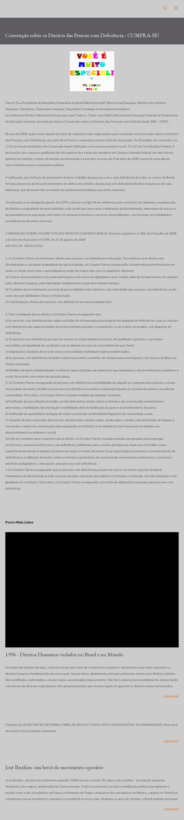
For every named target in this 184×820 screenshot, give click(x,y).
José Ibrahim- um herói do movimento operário (54, 767)
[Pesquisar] (165, 8)
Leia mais (171, 696)
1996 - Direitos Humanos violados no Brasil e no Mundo (64, 654)
